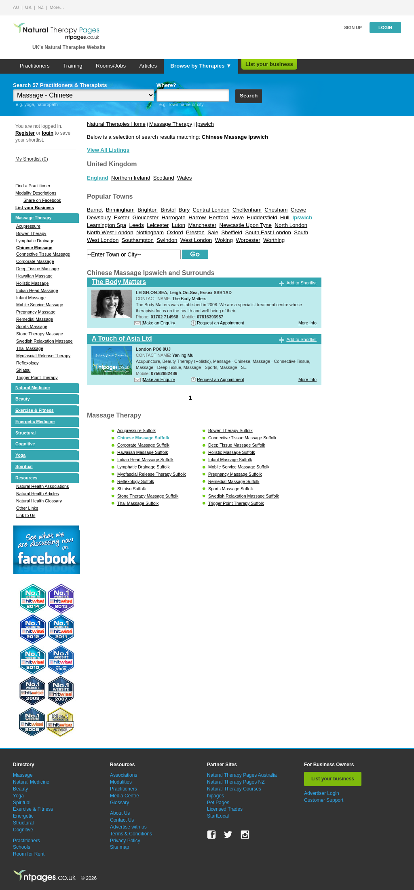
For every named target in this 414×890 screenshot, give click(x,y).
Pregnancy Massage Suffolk (235, 474)
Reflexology (27, 362)
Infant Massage (31, 297)
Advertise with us (128, 827)
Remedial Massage (34, 319)
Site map (119, 847)
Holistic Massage (32, 283)
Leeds (136, 225)
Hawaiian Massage (34, 275)
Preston (195, 232)
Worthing (274, 240)
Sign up (353, 27)
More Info (307, 322)
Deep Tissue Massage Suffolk (236, 445)
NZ (41, 7)
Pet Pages (218, 802)
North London (291, 225)
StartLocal (218, 816)
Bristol (168, 210)
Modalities (121, 782)
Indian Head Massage (37, 290)
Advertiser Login (321, 793)
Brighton (147, 210)
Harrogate (173, 217)
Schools (21, 847)
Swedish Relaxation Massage (44, 341)
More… (57, 7)
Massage (23, 775)
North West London (110, 232)
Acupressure (28, 226)
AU (16, 7)
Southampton (138, 240)
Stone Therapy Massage (39, 333)
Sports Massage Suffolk (230, 488)
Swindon (166, 240)
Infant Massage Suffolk (230, 459)
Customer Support (323, 800)
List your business (269, 64)
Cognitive (25, 443)
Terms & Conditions (131, 834)
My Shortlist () (31, 159)
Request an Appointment (220, 322)
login (47, 133)
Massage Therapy (33, 217)
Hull (284, 217)
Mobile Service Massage (39, 304)
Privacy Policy (125, 840)
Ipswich (204, 124)
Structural (25, 432)
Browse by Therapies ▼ (200, 66)
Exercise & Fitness (34, 410)
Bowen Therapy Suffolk (230, 430)
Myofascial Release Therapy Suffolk (151, 474)
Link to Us (25, 515)
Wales (184, 178)
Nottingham (150, 232)
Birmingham (120, 210)
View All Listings (108, 150)
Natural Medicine (32, 387)
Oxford (175, 232)
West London (196, 240)
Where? (166, 85)
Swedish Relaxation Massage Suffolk (243, 496)
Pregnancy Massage (35, 311)
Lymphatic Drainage (35, 240)
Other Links (27, 508)
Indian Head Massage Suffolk (145, 459)
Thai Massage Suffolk (137, 503)
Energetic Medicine (35, 421)
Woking (224, 240)
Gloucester (145, 217)
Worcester (248, 240)
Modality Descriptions (35, 193)
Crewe (298, 210)
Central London (211, 210)
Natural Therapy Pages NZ (236, 782)
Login (385, 27)
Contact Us (122, 820)
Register (25, 133)
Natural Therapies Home (116, 124)
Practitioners (35, 66)
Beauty (22, 398)
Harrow (197, 217)
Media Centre (124, 796)
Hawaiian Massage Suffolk (142, 452)
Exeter (122, 217)
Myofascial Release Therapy (43, 355)
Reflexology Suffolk (135, 481)
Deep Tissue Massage (37, 268)
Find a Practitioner (32, 185)
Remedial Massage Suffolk (234, 481)
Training (72, 66)
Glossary (119, 802)
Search (249, 96)
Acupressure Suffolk (136, 430)
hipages (215, 796)
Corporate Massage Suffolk (143, 445)
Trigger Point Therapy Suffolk (236, 503)
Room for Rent (28, 854)
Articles (148, 66)
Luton (178, 225)
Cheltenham (247, 210)
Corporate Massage (35, 261)
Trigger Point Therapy (36, 377)
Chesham (275, 210)
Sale (212, 232)
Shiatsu (23, 370)
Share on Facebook (42, 200)
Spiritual (24, 466)
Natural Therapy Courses (234, 789)
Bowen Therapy (31, 233)
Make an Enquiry (159, 322)
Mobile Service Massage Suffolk (238, 466)
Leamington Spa (106, 225)
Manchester (202, 225)
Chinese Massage (34, 247)
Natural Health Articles (37, 493)
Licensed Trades (225, 809)
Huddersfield (262, 217)
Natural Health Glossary (39, 500)
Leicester (158, 225)
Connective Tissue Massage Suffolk (242, 437)
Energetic (23, 816)
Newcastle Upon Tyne (246, 225)
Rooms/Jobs (111, 66)
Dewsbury (99, 217)
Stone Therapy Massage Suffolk (147, 496)
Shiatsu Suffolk (131, 488)
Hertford (218, 217)
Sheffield (231, 232)
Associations (123, 775)
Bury (184, 210)
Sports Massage (31, 326)
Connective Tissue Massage (43, 254)
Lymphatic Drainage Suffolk (143, 466)
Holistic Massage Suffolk (231, 452)
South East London (268, 232)
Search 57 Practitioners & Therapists (60, 85)
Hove (237, 217)
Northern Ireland (130, 178)
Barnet (95, 210)
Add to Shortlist (301, 282)
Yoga (20, 455)
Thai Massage (29, 348)
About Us (120, 813)
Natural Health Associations (42, 486)
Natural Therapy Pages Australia (242, 775)
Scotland (163, 178)
